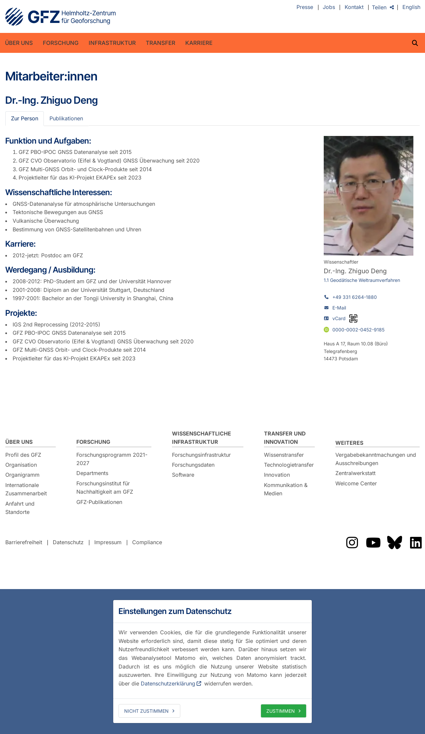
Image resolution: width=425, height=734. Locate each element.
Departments (92, 473)
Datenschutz (68, 542)
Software (183, 474)
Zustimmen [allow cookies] (280, 711)
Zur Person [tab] (24, 118)
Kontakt (354, 7)
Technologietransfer (289, 464)
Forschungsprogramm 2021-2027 (111, 459)
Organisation (21, 464)
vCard (339, 318)
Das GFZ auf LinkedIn (415, 542)
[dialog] (212, 661)
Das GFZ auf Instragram (352, 542)
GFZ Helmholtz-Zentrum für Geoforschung (60, 16)
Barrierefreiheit (23, 542)
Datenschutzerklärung (168, 683)
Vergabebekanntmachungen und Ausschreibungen (375, 459)
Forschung (61, 43)
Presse (305, 7)
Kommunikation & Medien (285, 489)
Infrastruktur (112, 43)
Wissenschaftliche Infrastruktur (201, 437)
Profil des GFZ (23, 454)
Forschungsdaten (193, 464)
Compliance (147, 542)
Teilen (379, 7)
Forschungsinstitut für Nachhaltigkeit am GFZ (104, 487)
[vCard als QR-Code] (353, 318)
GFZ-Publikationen (99, 502)
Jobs (329, 7)
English (411, 7)
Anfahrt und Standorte (20, 508)
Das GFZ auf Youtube (373, 542)
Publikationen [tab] (66, 118)
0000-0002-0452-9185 (358, 329)
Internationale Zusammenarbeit (26, 489)
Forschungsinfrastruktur (201, 454)
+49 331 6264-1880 (354, 297)
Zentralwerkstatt (355, 473)
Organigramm (22, 474)
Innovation (277, 474)
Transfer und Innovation (285, 437)
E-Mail (339, 307)
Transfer (160, 43)
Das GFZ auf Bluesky (394, 542)
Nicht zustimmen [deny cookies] (146, 711)
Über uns (19, 43)
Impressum (108, 542)
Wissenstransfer (284, 454)
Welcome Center (356, 483)
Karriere (198, 43)
